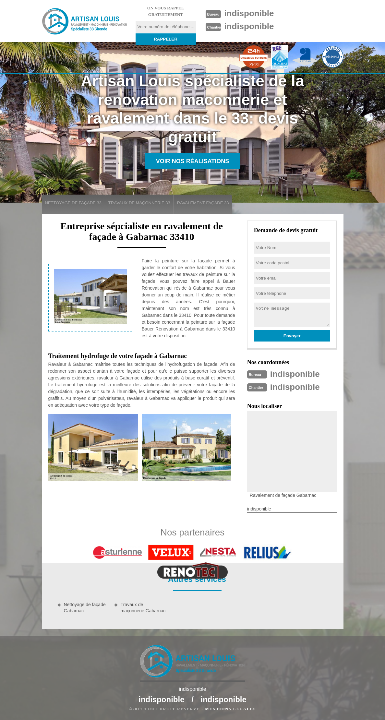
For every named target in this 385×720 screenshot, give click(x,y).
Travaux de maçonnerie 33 (139, 202)
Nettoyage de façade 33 (73, 202)
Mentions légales (230, 709)
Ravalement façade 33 (203, 202)
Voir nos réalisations (192, 161)
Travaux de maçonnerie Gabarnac (143, 607)
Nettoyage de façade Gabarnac (85, 607)
